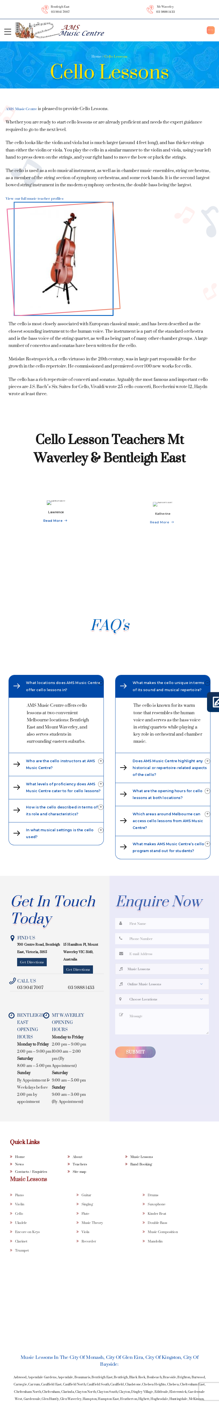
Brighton (183, 1396)
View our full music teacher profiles (41, 198)
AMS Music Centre (24, 108)
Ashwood (20, 1396)
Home (96, 56)
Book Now (197, 30)
